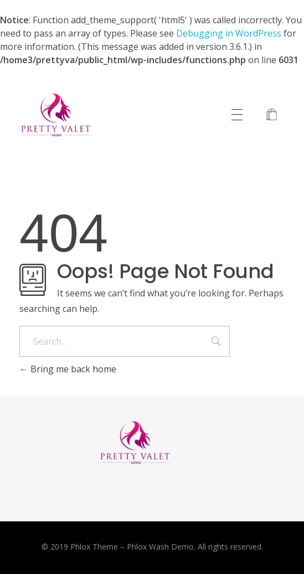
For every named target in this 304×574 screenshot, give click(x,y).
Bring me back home (67, 369)
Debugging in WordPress (228, 33)
